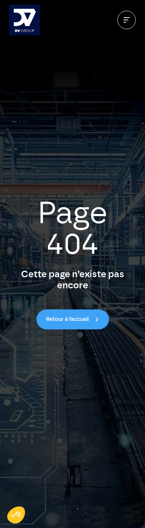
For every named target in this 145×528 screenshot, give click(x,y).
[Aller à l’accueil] (24, 20)
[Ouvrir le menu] (126, 20)
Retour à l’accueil (67, 319)
